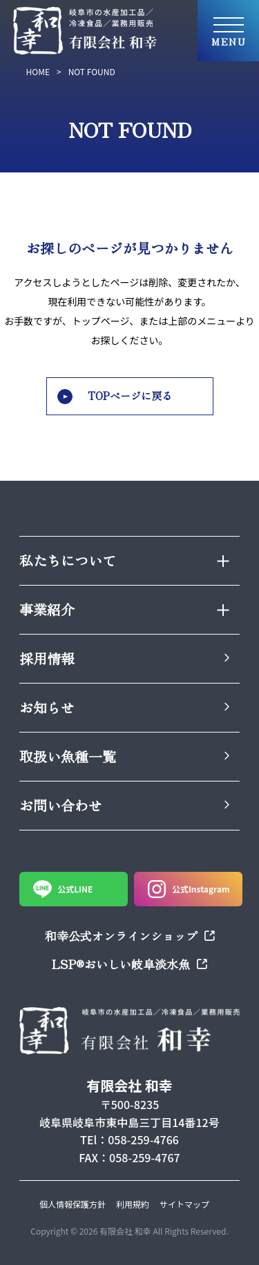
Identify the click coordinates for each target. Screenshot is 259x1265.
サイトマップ (184, 1204)
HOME (38, 71)
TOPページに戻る (114, 396)
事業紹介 (124, 609)
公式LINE (63, 889)
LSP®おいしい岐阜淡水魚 (129, 964)
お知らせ (124, 707)
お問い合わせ (124, 805)
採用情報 (124, 658)
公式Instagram (189, 889)
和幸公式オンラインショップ (130, 935)
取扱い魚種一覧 (124, 756)
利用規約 (132, 1204)
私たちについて (124, 560)
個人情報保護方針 (72, 1204)
